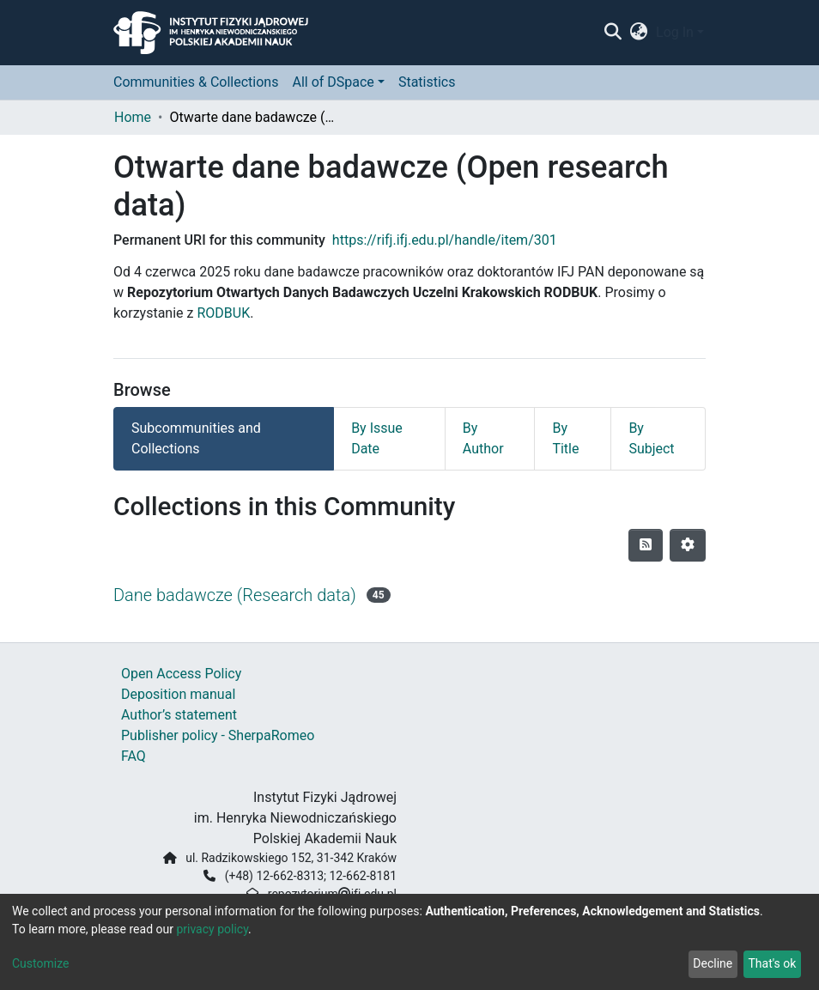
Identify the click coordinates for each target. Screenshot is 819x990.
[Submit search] (612, 32)
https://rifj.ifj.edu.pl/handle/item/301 (444, 240)
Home (132, 117)
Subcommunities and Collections (196, 438)
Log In (675, 32)
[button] (639, 32)
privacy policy (212, 929)
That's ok (772, 963)
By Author (483, 438)
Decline (712, 963)
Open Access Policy (181, 673)
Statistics (427, 82)
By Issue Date (377, 438)
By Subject (651, 438)
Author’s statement (179, 715)
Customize (40, 963)
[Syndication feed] (645, 545)
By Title (565, 438)
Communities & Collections (195, 82)
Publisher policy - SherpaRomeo (217, 735)
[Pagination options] (688, 545)
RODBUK (223, 313)
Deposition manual (178, 694)
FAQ (133, 756)
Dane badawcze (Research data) (234, 595)
